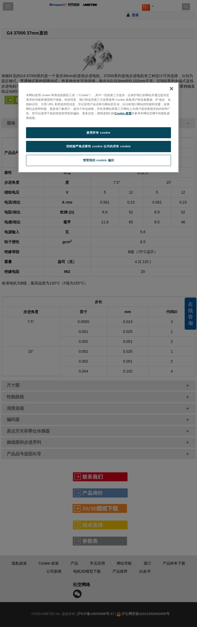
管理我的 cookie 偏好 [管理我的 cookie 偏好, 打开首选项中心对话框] (98, 160)
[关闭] (171, 89)
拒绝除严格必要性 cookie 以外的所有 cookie (98, 146)
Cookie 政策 (123, 113)
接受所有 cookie (98, 132)
